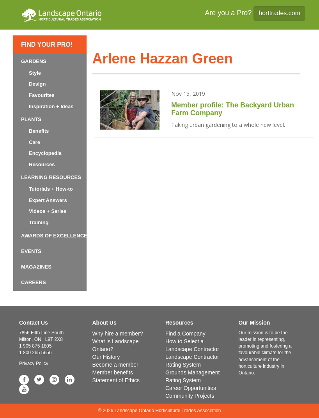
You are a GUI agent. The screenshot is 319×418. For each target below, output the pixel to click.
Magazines (36, 267)
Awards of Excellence (54, 236)
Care (34, 142)
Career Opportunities (190, 388)
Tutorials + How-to (51, 189)
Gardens (33, 61)
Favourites (42, 95)
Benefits (39, 131)
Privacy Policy (33, 363)
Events (31, 251)
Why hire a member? (117, 333)
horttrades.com (279, 13)
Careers (33, 282)
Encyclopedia (45, 153)
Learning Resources (51, 177)
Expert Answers (48, 200)
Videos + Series (47, 211)
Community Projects (189, 396)
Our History (106, 357)
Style (35, 73)
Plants (31, 119)
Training (39, 222)
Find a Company (185, 333)
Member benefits (112, 372)
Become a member (115, 365)
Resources (42, 164)
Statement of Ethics (116, 380)
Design (37, 84)
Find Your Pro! (47, 44)
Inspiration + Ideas (51, 106)
